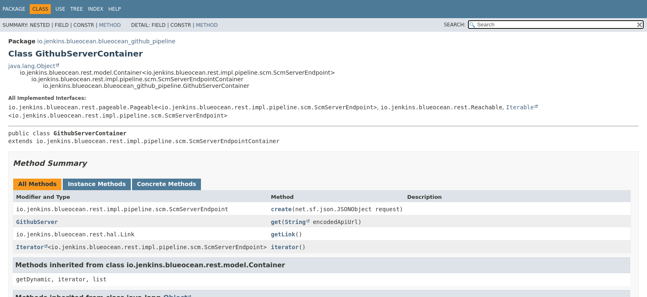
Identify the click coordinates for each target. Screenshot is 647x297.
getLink (283, 234)
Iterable (520, 107)
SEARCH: (455, 25)
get (276, 222)
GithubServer (37, 222)
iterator (284, 247)
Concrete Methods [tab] (166, 184)
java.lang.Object (31, 66)
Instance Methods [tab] (96, 184)
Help (115, 9)
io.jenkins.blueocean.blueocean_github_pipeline (106, 41)
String (295, 222)
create (281, 209)
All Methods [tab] (37, 184)
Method (110, 25)
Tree (76, 9)
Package (13, 9)
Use (60, 9)
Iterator (30, 247)
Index (96, 9)
